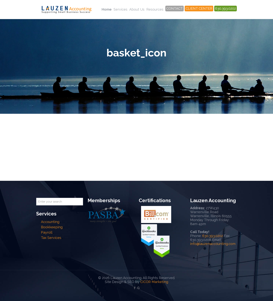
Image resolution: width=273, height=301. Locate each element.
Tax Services (51, 238)
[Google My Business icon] (138, 288)
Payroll (46, 232)
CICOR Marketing (154, 282)
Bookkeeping (52, 227)
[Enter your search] (59, 201)
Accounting (50, 222)
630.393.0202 (212, 236)
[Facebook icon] (134, 288)
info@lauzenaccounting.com (212, 244)
